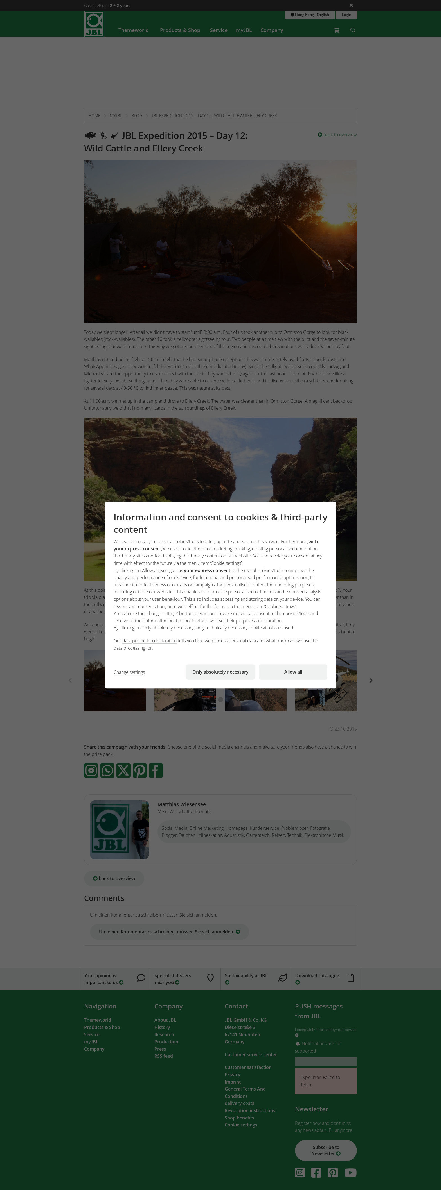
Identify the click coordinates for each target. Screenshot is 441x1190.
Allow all (293, 672)
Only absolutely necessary (220, 672)
